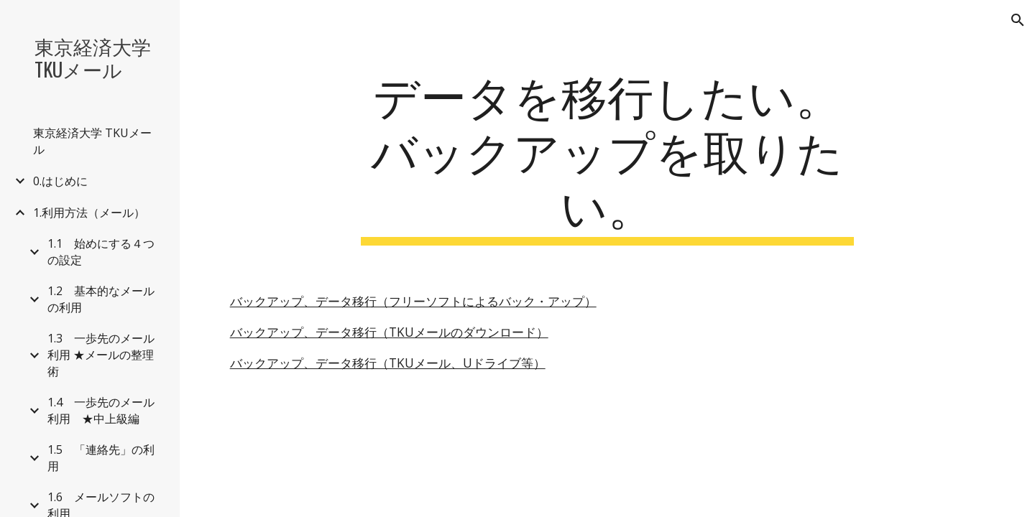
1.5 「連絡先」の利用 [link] (101, 458)
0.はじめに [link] (60, 181)
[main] (607, 155)
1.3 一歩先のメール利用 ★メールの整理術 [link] (101, 354)
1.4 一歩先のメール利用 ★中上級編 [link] (101, 410)
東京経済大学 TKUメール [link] (92, 141)
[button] (1017, 20)
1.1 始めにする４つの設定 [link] (101, 252)
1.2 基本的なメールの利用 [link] (101, 299)
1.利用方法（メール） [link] (89, 212)
